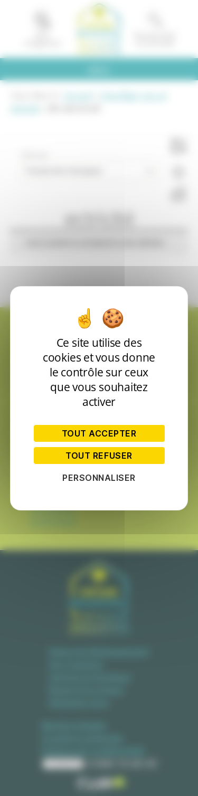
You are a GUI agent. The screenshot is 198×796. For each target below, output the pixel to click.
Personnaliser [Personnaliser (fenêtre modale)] (99, 477)
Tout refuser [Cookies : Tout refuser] (98, 455)
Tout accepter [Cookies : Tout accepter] (99, 433)
